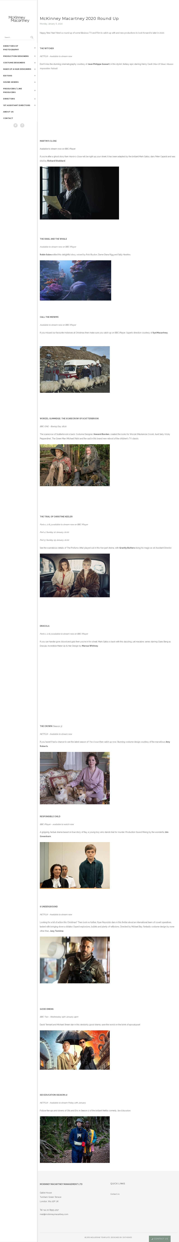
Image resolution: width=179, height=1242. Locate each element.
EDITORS (7, 76)
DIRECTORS (9, 99)
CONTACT (8, 118)
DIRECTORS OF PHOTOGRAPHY (11, 48)
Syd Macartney (160, 333)
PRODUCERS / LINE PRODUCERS (12, 90)
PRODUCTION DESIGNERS (16, 56)
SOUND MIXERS (10, 82)
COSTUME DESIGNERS (14, 63)
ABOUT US (8, 112)
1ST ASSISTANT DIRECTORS (16, 105)
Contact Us (114, 1194)
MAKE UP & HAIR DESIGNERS (17, 69)
